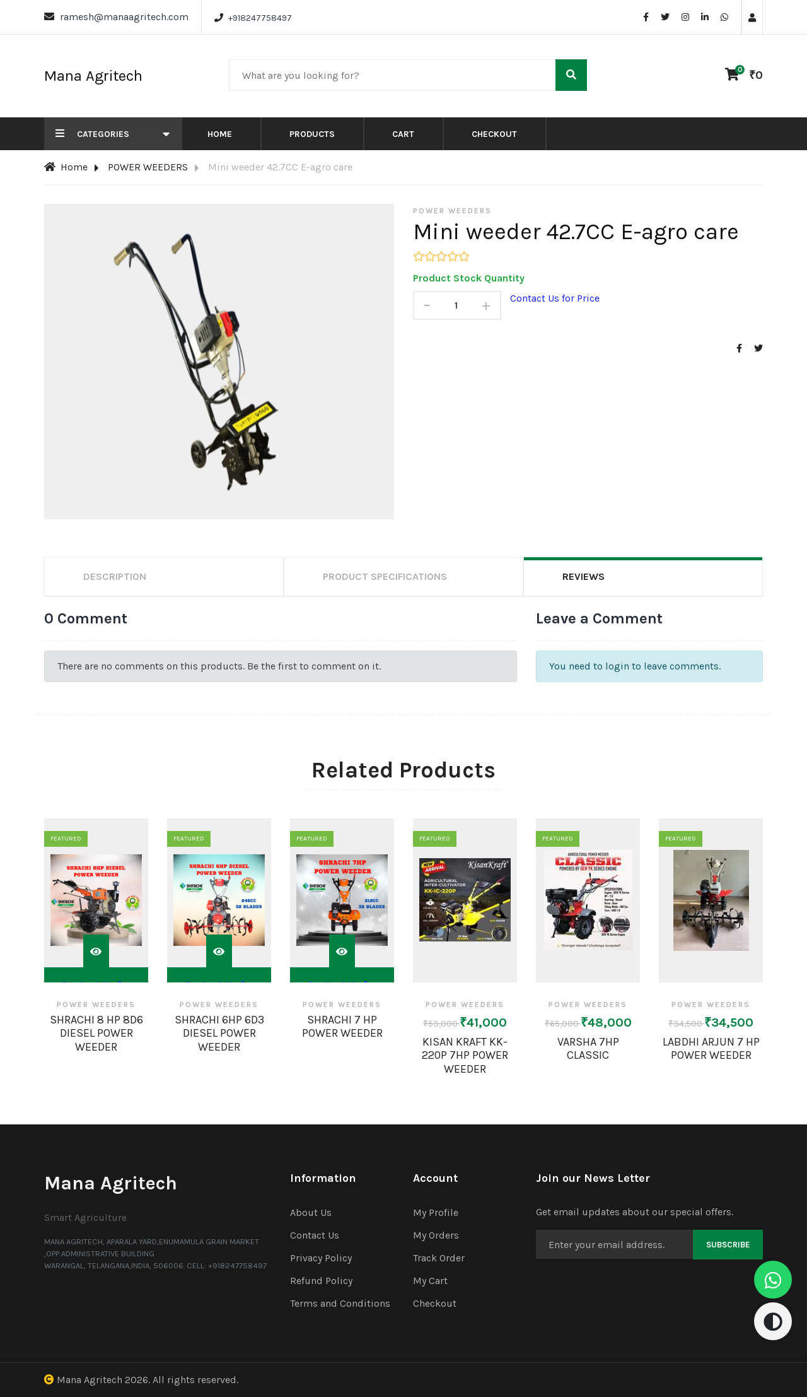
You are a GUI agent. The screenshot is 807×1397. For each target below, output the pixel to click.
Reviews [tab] (583, 576)
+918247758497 (260, 18)
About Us (311, 1212)
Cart (403, 134)
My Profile (435, 1212)
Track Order (439, 1258)
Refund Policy (321, 1281)
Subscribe (728, 1244)
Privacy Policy (321, 1258)
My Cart (430, 1281)
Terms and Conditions (340, 1303)
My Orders (436, 1235)
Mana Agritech (89, 1380)
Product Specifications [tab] (385, 576)
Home (219, 134)
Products (312, 134)
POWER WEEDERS (148, 167)
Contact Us (314, 1235)
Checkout (494, 134)
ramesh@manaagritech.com (124, 17)
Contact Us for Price (555, 298)
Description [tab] (114, 576)
